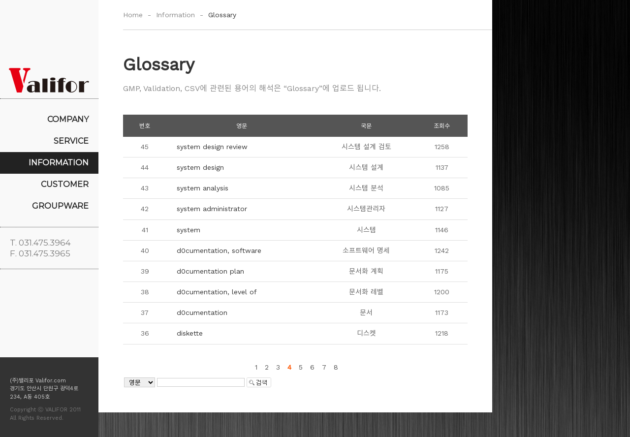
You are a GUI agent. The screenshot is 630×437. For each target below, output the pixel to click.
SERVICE (71, 141)
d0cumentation (202, 312)
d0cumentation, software (219, 250)
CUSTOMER (65, 184)
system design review (212, 147)
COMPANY (68, 119)
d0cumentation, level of (217, 292)
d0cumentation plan (210, 271)
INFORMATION (59, 162)
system (188, 230)
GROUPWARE (60, 206)
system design (200, 167)
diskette (190, 333)
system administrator (212, 209)
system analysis (202, 188)
